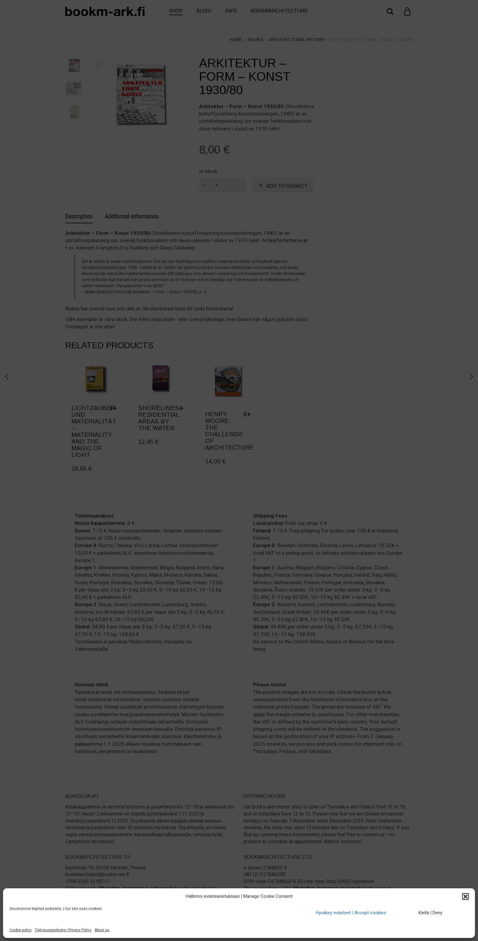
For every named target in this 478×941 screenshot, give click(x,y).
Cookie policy (20, 930)
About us (102, 930)
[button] (465, 896)
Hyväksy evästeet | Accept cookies (351, 912)
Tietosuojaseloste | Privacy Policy (63, 930)
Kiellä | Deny (430, 912)
